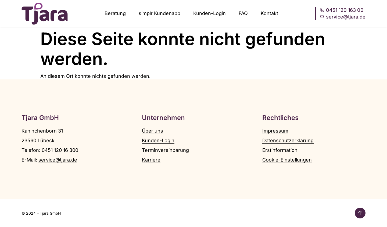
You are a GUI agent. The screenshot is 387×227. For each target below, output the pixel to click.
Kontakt (269, 13)
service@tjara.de (57, 160)
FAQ (243, 13)
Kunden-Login (209, 13)
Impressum (275, 131)
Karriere (151, 160)
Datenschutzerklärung (288, 140)
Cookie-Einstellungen (287, 160)
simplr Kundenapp (159, 13)
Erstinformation (280, 150)
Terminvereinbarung (165, 150)
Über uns (152, 131)
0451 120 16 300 (60, 150)
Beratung (115, 13)
